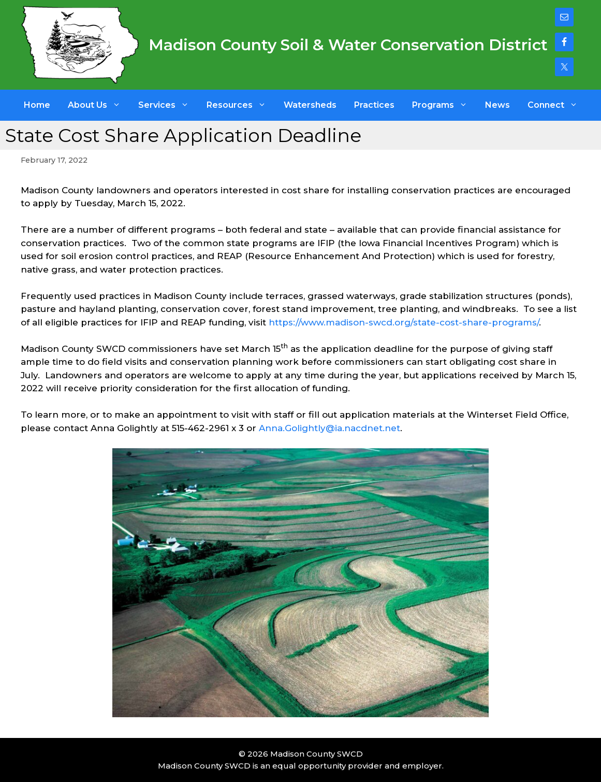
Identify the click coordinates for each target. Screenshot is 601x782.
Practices (374, 105)
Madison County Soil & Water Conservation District (348, 44)
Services (168, 105)
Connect (557, 105)
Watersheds (310, 105)
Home (37, 105)
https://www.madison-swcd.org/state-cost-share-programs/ (404, 322)
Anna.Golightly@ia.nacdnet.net (329, 428)
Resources (241, 105)
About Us (98, 105)
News (497, 105)
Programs (444, 105)
